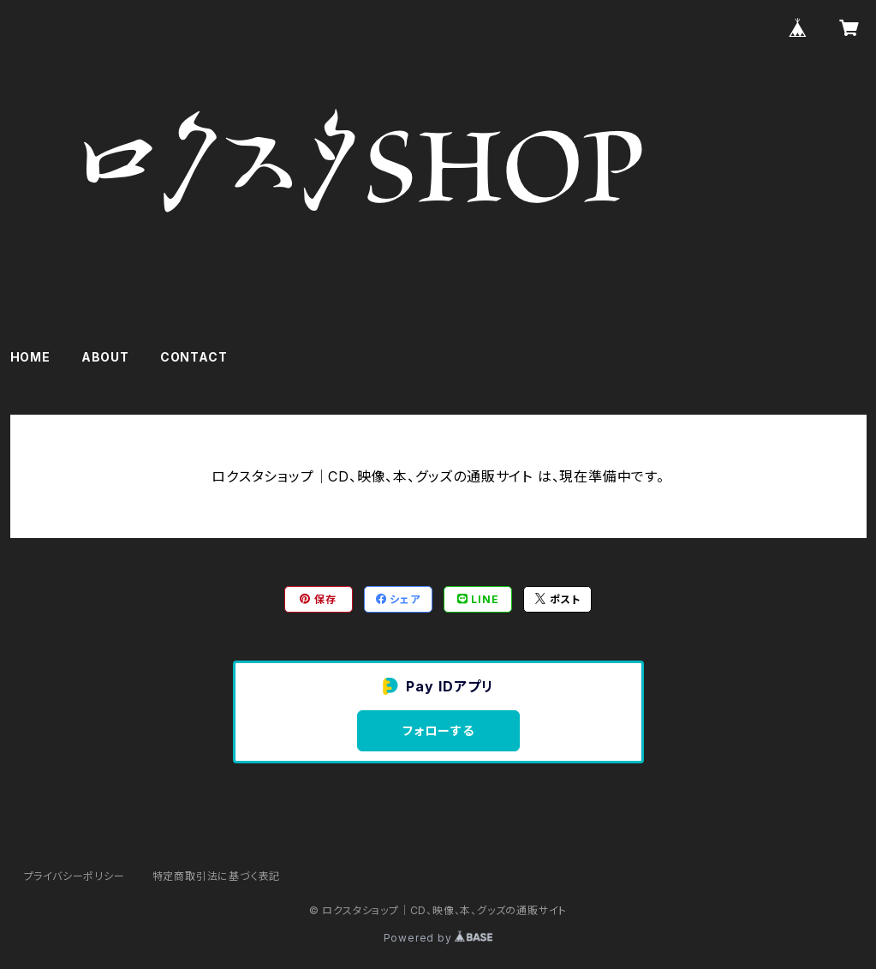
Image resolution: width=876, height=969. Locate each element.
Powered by (438, 937)
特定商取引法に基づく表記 (216, 876)
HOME (30, 357)
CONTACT (194, 357)
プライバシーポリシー (74, 876)
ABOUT (105, 357)
